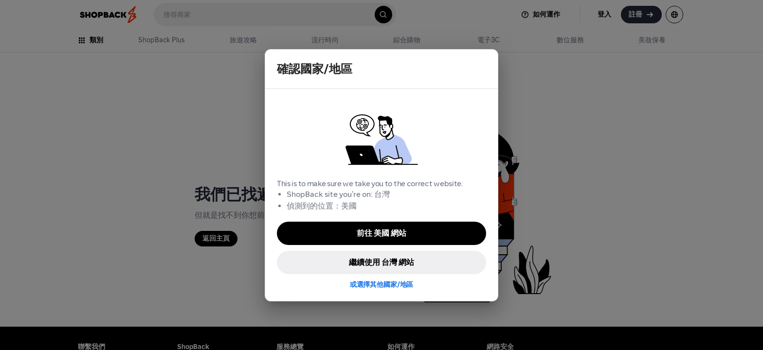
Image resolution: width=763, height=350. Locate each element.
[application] (737, 324)
